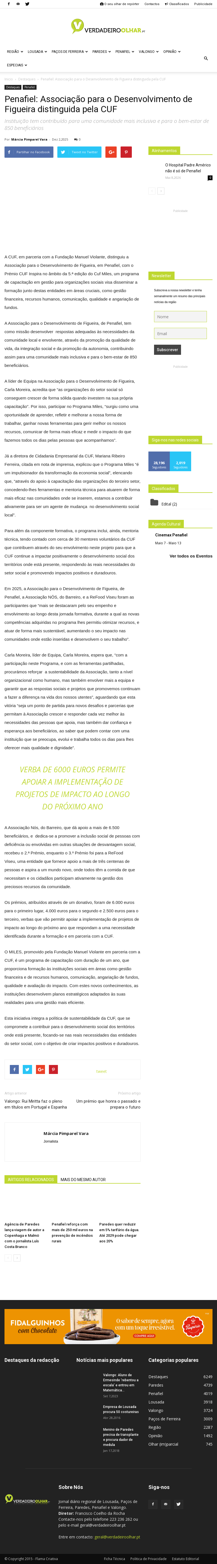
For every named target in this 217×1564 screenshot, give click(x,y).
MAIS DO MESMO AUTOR (83, 1179)
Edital (166, 504)
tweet (101, 1071)
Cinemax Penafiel (171, 535)
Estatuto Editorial (185, 1558)
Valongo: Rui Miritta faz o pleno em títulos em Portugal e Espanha (35, 1104)
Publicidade (203, 4)
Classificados (177, 4)
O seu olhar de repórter (119, 4)
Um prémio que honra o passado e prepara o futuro (108, 1104)
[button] (206, 58)
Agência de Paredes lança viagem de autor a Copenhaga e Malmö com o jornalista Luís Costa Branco (24, 1235)
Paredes (101, 52)
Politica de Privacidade (148, 1558)
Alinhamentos (164, 150)
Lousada (37, 52)
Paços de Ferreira (70, 52)
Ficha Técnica (114, 1558)
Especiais (17, 65)
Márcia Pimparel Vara (29, 139)
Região (15, 52)
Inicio (8, 79)
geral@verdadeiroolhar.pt (117, 1537)
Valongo (149, 52)
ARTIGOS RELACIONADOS (31, 1179)
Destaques (13, 87)
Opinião (172, 52)
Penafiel (125, 52)
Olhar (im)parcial (163, 1444)
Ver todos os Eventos (191, 556)
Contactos (151, 4)
